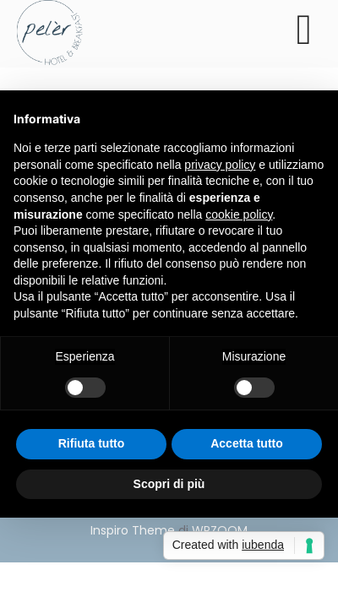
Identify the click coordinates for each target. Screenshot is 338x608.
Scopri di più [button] (169, 484)
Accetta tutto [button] (246, 443)
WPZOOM (220, 530)
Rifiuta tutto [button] (91, 443)
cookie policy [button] (238, 214)
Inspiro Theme (132, 530)
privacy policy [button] (219, 164)
